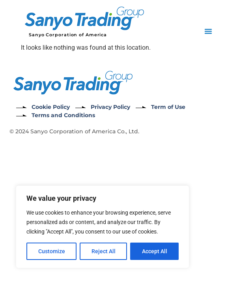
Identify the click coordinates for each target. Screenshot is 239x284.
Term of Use (168, 106)
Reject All (103, 251)
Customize (51, 251)
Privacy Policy (110, 106)
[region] (102, 226)
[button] (208, 31)
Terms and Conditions (63, 115)
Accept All (154, 251)
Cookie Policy (51, 106)
